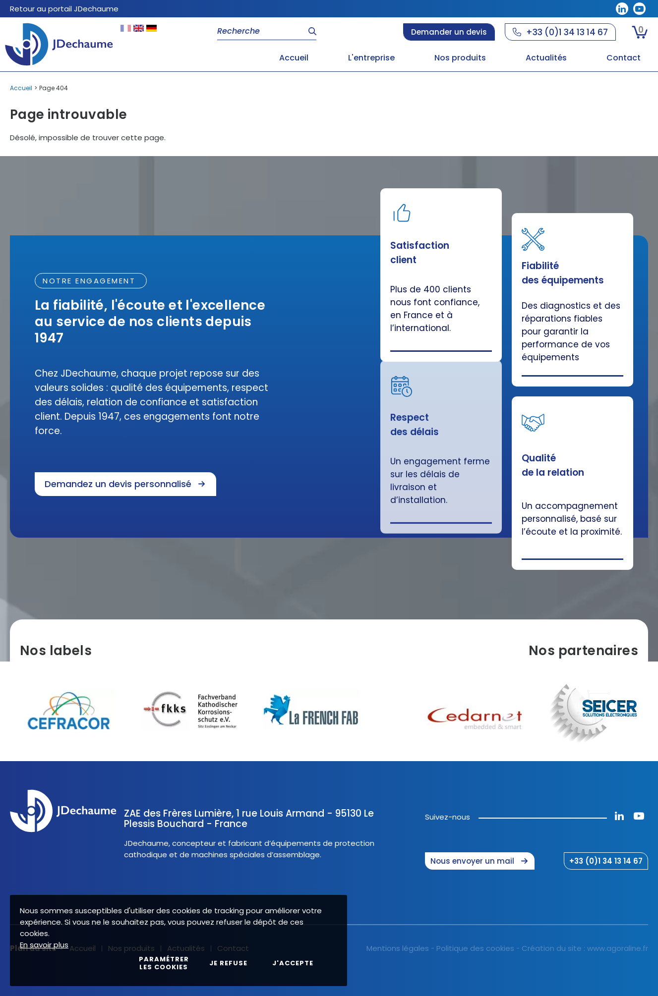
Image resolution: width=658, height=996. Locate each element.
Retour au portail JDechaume (64, 8)
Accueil (21, 88)
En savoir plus (44, 945)
